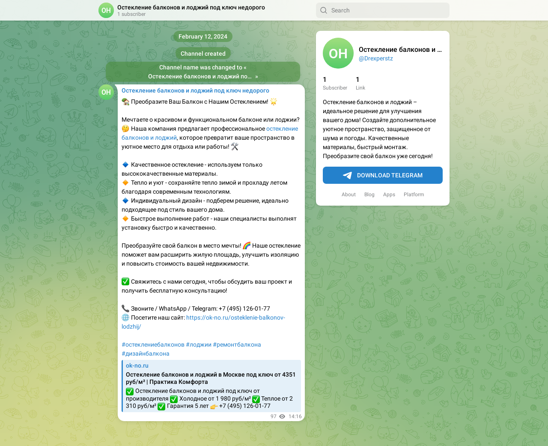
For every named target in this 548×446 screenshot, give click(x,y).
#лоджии (198, 344)
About (349, 195)
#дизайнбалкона (146, 353)
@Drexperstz (376, 58)
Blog (369, 195)
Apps (389, 195)
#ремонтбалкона (237, 344)
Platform (414, 195)
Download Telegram (383, 176)
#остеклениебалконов (153, 344)
